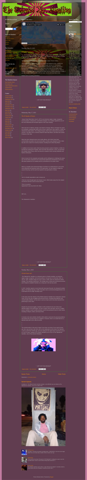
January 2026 (8, 95)
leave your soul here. (10, 75)
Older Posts (62, 374)
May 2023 (7, 110)
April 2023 (7, 112)
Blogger (51, 476)
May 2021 (7, 121)
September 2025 (9, 99)
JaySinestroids (8, 87)
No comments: (33, 107)
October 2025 (8, 97)
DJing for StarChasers (28, 52)
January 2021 (8, 126)
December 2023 (8, 104)
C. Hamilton (78, 34)
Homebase (71, 121)
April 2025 (7, 103)
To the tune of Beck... (10, 38)
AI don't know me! (27, 273)
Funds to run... (31, 450)
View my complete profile (74, 104)
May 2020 (7, 133)
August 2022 (8, 117)
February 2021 (8, 124)
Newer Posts (25, 374)
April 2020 (7, 135)
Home (44, 374)
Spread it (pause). (26, 381)
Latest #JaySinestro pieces (11, 85)
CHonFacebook (72, 115)
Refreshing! (30, 457)
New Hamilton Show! (10, 82)
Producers (7, 36)
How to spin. (30, 465)
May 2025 (7, 101)
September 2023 (9, 108)
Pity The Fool (8, 50)
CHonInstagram (72, 117)
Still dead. (7, 60)
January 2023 (8, 115)
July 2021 (7, 119)
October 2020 (8, 130)
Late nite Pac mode (9, 58)
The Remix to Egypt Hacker (32, 44)
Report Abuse (73, 108)
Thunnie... (7, 42)
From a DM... (8, 40)
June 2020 (7, 132)
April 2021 (7, 123)
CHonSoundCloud (73, 114)
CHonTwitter (72, 119)
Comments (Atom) (32, 377)
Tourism (7, 44)
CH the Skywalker (24, 44)
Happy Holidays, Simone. (11, 68)
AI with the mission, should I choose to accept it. (11, 56)
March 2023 (8, 113)
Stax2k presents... (9, 89)
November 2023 (8, 106)
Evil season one (8, 84)
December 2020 (8, 128)
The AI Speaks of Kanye (28, 116)
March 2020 (8, 137)
